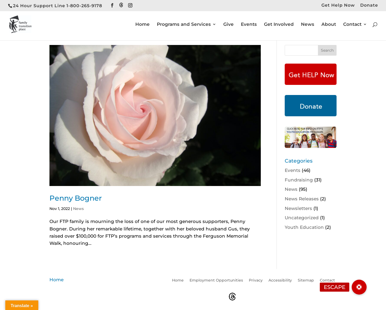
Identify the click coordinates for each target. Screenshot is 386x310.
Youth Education (304, 227)
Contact (352, 24)
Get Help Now (338, 5)
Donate (369, 5)
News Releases (302, 198)
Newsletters (298, 208)
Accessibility (280, 280)
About (328, 24)
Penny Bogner (75, 198)
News (307, 24)
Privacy (256, 280)
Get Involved (279, 24)
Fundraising (299, 180)
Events (249, 24)
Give (228, 24)
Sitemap (306, 280)
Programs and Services (184, 24)
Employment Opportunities (216, 280)
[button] (359, 287)
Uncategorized (302, 217)
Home (142, 24)
